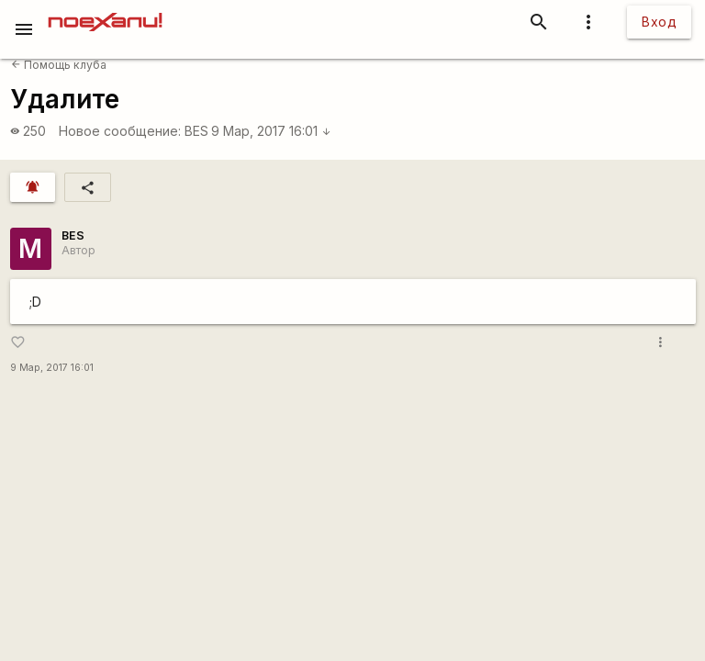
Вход (659, 21)
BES (196, 131)
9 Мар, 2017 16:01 (271, 131)
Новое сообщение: (120, 131)
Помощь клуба (58, 65)
